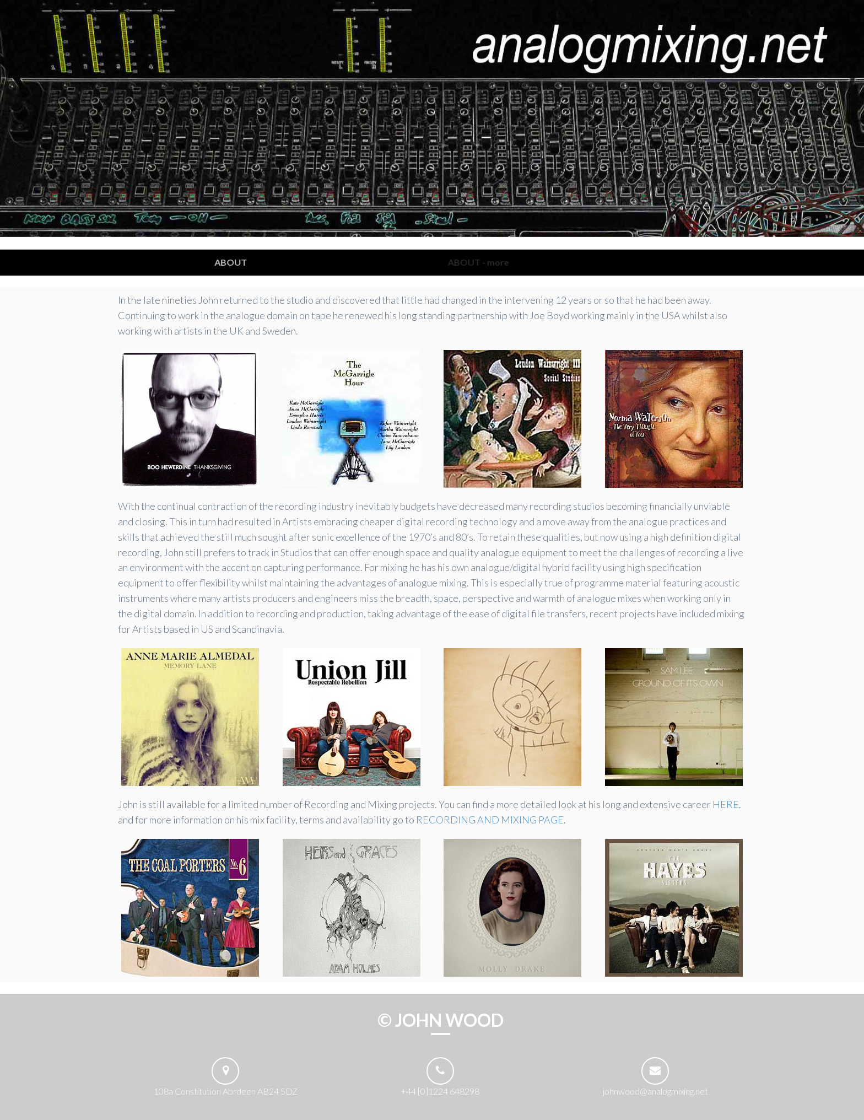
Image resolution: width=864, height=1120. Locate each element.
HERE (725, 804)
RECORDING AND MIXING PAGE (490, 820)
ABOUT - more (483, 262)
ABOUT (236, 262)
